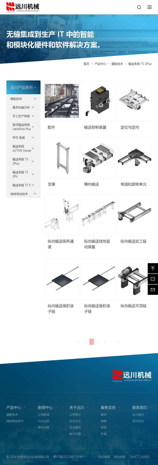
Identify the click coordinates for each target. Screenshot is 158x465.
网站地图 (119, 457)
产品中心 (100, 64)
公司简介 (75, 414)
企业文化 (75, 421)
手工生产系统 (21, 116)
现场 (104, 427)
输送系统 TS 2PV (20, 174)
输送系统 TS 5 (22, 185)
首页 (86, 64)
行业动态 (43, 421)
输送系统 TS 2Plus (140, 64)
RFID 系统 (19, 137)
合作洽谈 (138, 421)
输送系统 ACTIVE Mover (22, 148)
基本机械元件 (21, 107)
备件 (104, 414)
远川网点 (138, 414)
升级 (104, 433)
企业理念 (75, 427)
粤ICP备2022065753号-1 (69, 457)
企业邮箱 (104, 457)
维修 (104, 421)
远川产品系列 (23, 87)
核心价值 (75, 433)
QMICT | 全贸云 (140, 457)
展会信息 (43, 427)
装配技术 (117, 64)
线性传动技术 (19, 194)
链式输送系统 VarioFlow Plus (22, 126)
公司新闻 (43, 414)
